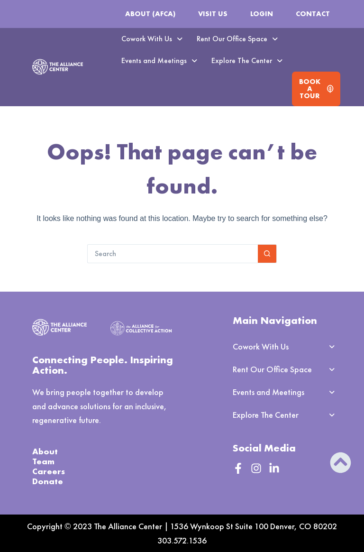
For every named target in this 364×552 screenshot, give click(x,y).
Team (43, 461)
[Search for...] (172, 253)
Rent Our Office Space (237, 39)
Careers (48, 471)
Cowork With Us (151, 39)
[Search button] (267, 253)
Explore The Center (246, 60)
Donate (47, 481)
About (45, 451)
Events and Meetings (159, 60)
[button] (152, 39)
